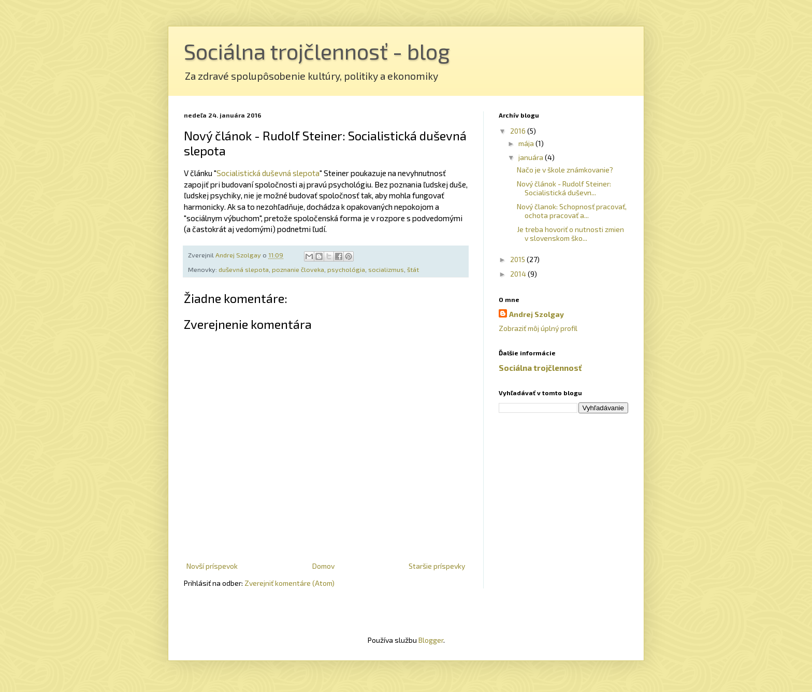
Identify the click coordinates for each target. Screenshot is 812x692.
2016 (518, 130)
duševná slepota (244, 269)
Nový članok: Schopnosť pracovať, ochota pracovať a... (572, 211)
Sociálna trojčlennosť (540, 367)
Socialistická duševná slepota (268, 173)
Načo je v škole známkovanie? (565, 169)
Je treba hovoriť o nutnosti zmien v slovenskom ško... (570, 233)
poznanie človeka (298, 269)
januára (531, 157)
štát (413, 269)
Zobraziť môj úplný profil (538, 328)
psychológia (346, 269)
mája (526, 143)
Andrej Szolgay (536, 314)
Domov (323, 565)
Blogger (430, 640)
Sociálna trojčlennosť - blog (317, 51)
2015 (518, 259)
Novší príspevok (212, 565)
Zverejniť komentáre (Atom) (289, 583)
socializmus (386, 269)
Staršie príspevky (437, 565)
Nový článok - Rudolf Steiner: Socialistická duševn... (564, 188)
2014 (519, 273)
